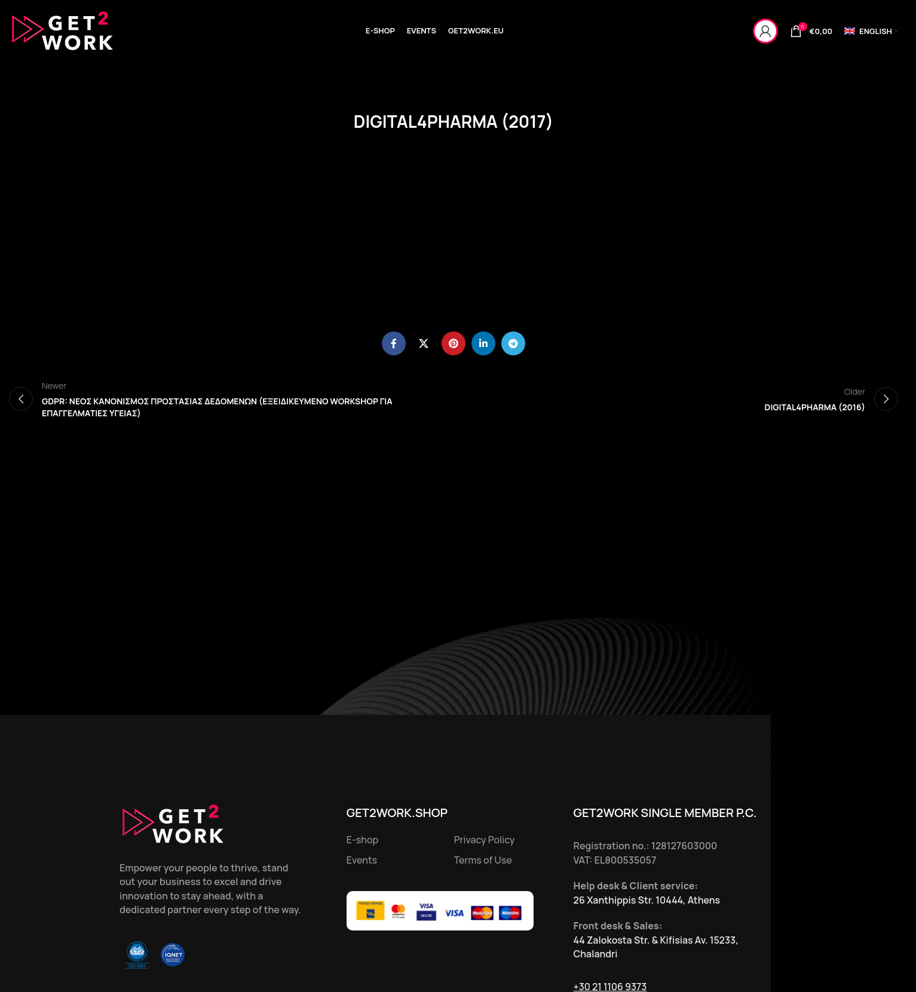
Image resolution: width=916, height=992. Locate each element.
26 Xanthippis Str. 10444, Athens (647, 900)
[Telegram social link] (513, 343)
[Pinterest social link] (453, 343)
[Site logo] (63, 30)
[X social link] (424, 343)
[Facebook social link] (394, 343)
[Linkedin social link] (483, 343)
